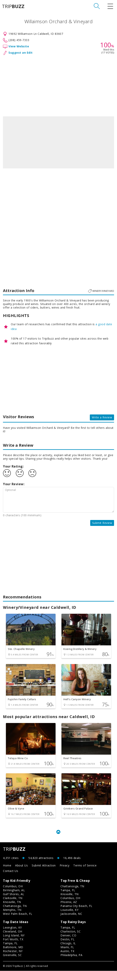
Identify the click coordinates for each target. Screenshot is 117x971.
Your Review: (13, 484)
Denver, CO (68, 935)
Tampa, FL (67, 890)
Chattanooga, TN (15, 906)
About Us (21, 865)
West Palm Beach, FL (17, 914)
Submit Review (102, 523)
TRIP (13, 6)
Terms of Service (85, 865)
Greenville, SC (12, 955)
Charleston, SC (70, 931)
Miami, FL (67, 947)
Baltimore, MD (13, 947)
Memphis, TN (12, 910)
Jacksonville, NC (71, 914)
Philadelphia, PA (71, 955)
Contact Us (10, 871)
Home (7, 865)
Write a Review (102, 417)
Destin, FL (67, 939)
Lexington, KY (12, 928)
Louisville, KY (69, 910)
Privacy (65, 865)
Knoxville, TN (12, 902)
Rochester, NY (13, 951)
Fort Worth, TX (13, 939)
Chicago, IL (68, 943)
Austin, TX (67, 951)
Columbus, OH (13, 886)
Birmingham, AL (14, 890)
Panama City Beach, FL (76, 906)
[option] (58, 142)
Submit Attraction (44, 865)
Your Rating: (13, 466)
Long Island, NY (14, 935)
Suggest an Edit (20, 52)
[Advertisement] (58, 84)
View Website (18, 46)
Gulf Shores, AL (13, 894)
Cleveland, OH (12, 931)
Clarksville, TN (12, 898)
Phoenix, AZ (68, 902)
